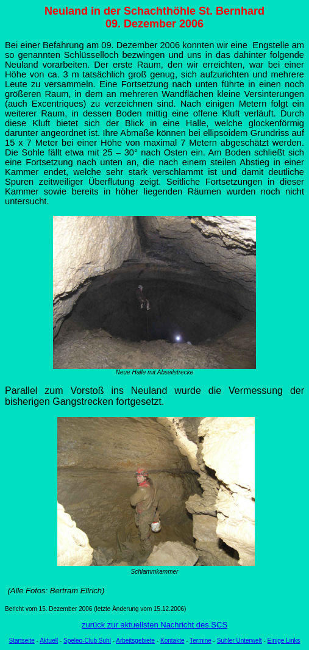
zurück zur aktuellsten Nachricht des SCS (154, 624)
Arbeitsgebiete (135, 640)
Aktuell (49, 640)
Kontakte (172, 640)
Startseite (22, 640)
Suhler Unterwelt (239, 640)
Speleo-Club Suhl (87, 640)
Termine (200, 640)
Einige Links (284, 640)
